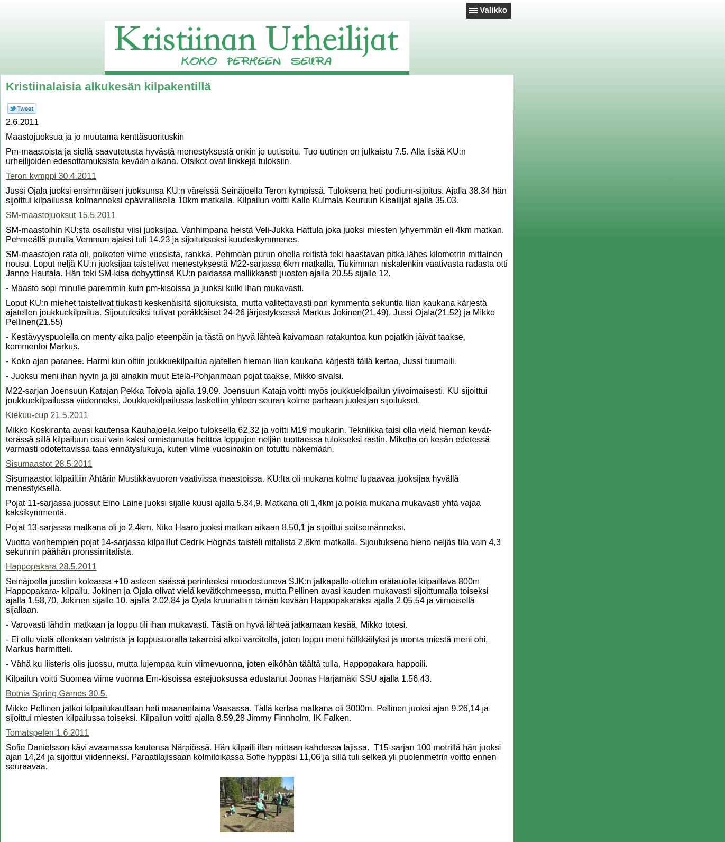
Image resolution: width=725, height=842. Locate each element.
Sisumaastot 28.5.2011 (49, 463)
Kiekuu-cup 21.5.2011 (47, 415)
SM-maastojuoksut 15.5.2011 (61, 215)
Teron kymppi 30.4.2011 (51, 175)
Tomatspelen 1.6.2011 (47, 732)
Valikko (493, 9)
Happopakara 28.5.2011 (51, 566)
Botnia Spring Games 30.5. (56, 693)
